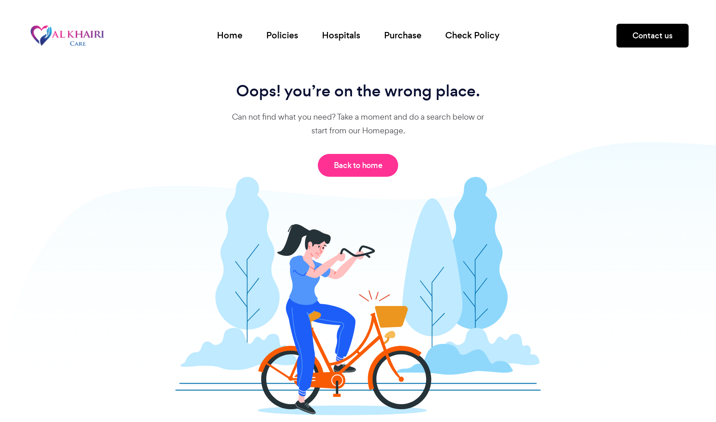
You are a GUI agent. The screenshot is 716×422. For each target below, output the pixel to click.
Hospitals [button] (341, 35)
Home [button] (229, 35)
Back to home (358, 165)
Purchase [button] (402, 35)
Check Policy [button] (472, 35)
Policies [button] (282, 35)
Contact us (652, 35)
